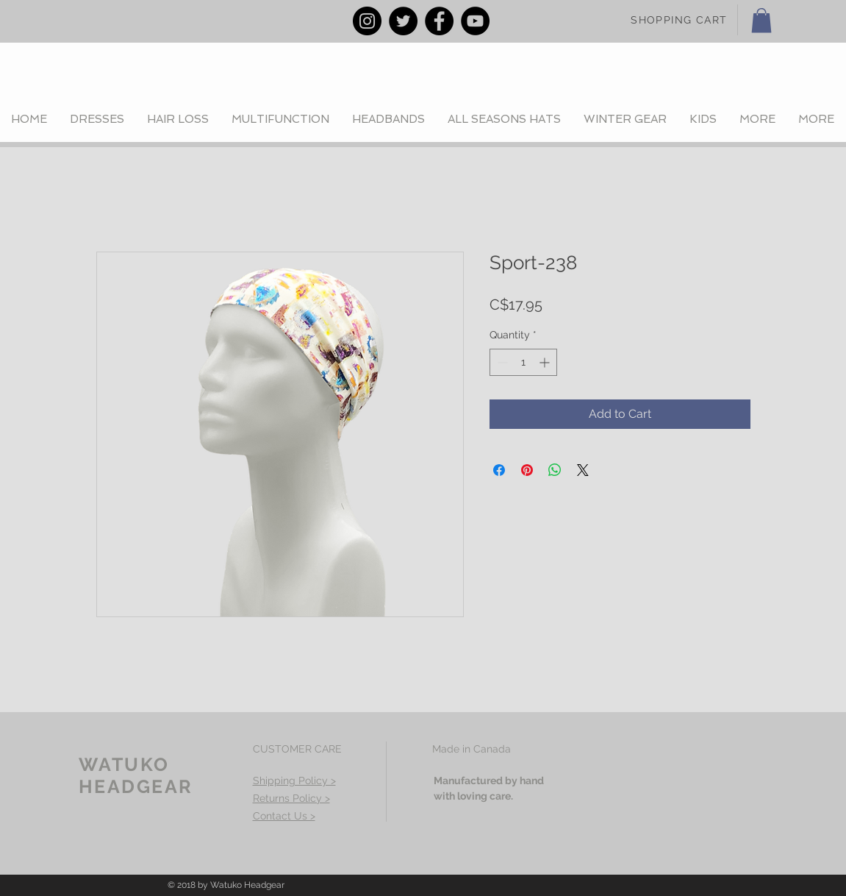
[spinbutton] (523, 362)
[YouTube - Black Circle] (475, 21)
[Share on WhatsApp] (555, 470)
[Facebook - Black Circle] (439, 21)
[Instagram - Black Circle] (367, 21)
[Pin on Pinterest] (527, 470)
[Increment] (546, 362)
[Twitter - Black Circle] (403, 21)
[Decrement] (501, 362)
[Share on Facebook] (499, 470)
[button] (761, 20)
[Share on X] (583, 470)
